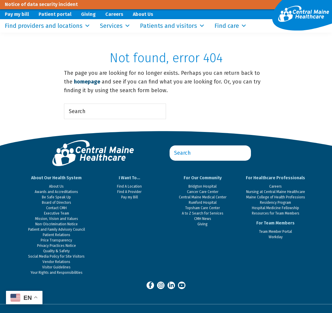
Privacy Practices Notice (56, 246)
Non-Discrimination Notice (56, 224)
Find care (230, 26)
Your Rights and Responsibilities (57, 273)
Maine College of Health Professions (275, 197)
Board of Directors (56, 202)
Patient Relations (56, 235)
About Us (143, 14)
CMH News (202, 219)
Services (115, 26)
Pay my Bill (129, 197)
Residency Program (275, 202)
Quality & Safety (56, 251)
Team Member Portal (275, 232)
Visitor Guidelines (56, 267)
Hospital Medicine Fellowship (275, 208)
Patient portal (55, 14)
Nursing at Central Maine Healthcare (275, 192)
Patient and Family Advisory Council (56, 229)
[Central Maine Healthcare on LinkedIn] (171, 285)
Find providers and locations (47, 26)
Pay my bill (17, 14)
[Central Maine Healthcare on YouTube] (181, 285)
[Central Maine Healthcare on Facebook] (150, 285)
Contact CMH (56, 208)
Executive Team (56, 213)
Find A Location (129, 186)
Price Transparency (56, 240)
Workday (276, 237)
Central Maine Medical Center (202, 197)
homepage (87, 81)
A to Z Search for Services (202, 213)
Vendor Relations (56, 262)
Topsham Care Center (202, 208)
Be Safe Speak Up (56, 197)
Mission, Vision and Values (56, 219)
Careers (114, 14)
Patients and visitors (172, 26)
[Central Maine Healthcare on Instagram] (161, 285)
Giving (88, 14)
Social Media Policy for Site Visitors (56, 256)
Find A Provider (129, 192)
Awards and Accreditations (56, 192)
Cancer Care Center (202, 192)
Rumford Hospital (203, 202)
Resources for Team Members (275, 213)
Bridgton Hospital (202, 186)
